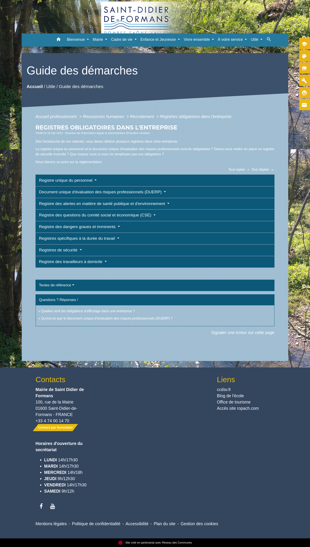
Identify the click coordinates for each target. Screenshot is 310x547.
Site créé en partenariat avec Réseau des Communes (155, 542)
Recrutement (142, 116)
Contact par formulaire (55, 427)
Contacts (50, 379)
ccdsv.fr (224, 389)
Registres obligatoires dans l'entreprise (195, 116)
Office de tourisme (234, 402)
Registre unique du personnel (66, 180)
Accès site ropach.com (238, 408)
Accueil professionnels (57, 116)
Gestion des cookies (199, 523)
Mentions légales (51, 523)
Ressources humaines (104, 116)
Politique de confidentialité (96, 523)
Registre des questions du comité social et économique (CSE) (95, 215)
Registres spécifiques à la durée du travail (77, 238)
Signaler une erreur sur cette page (242, 332)
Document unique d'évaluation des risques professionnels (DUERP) (101, 192)
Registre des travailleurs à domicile (71, 261)
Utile (50, 86)
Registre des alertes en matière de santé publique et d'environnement (102, 203)
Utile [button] (255, 39)
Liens (226, 379)
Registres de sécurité (59, 250)
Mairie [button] (98, 39)
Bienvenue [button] (76, 39)
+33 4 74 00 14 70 (52, 420)
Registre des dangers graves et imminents (78, 226)
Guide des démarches (81, 86)
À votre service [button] (231, 39)
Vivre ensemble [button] (197, 39)
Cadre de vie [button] (122, 39)
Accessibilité (137, 523)
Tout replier (239, 169)
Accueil (34, 86)
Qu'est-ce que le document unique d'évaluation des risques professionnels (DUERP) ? (107, 318)
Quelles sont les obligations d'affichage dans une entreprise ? (88, 311)
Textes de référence (55, 285)
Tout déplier (262, 169)
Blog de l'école (230, 395)
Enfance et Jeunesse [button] (158, 39)
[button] (58, 40)
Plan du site (164, 523)
